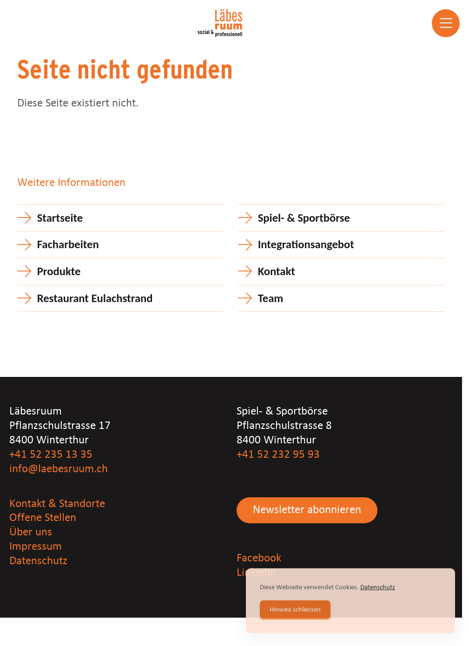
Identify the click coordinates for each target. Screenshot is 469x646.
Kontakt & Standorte (57, 504)
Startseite (60, 218)
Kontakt (276, 271)
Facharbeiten (68, 244)
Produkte (59, 271)
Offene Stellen (42, 518)
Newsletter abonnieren (307, 510)
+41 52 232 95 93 (278, 455)
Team (271, 298)
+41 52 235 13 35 (50, 455)
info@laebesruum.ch (58, 469)
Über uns (30, 532)
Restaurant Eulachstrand (95, 298)
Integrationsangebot (306, 244)
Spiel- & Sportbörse (304, 218)
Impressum (35, 547)
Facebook (259, 558)
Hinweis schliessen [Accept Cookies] (295, 610)
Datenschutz (38, 561)
